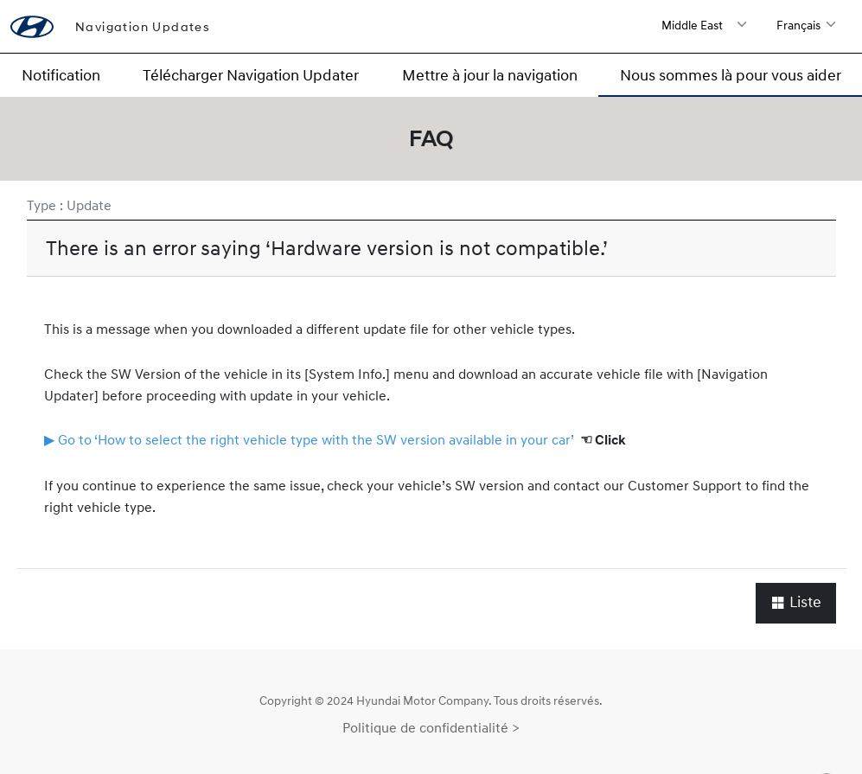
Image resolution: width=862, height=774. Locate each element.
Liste (795, 602)
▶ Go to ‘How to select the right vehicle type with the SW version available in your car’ (308, 439)
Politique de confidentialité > (431, 727)
